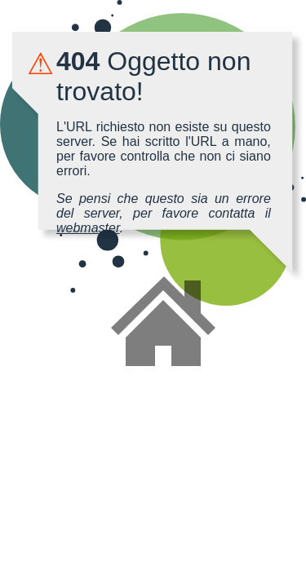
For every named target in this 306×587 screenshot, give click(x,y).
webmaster (88, 228)
